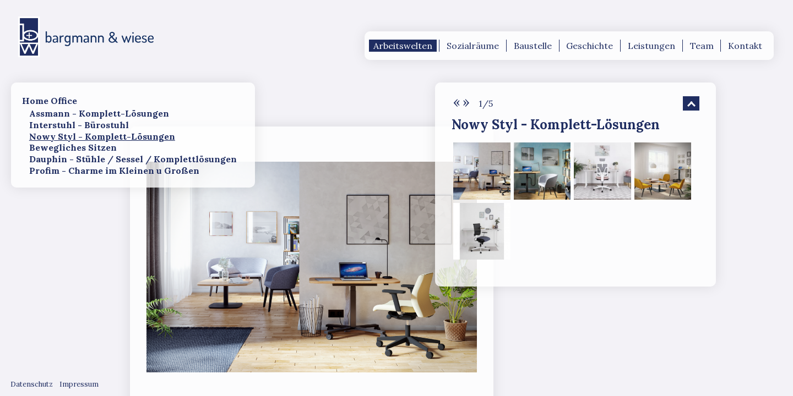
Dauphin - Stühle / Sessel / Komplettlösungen (133, 158)
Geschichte (589, 45)
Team (702, 45)
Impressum (79, 384)
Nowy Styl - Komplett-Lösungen (102, 136)
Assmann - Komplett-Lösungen (99, 113)
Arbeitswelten (402, 45)
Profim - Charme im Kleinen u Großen (114, 170)
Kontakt (745, 45)
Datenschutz (31, 384)
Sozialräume (473, 45)
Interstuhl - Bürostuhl (79, 124)
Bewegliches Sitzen (73, 147)
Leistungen (651, 45)
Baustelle (533, 45)
